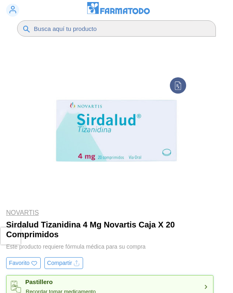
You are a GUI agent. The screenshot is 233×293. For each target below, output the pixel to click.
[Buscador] (114, 28)
